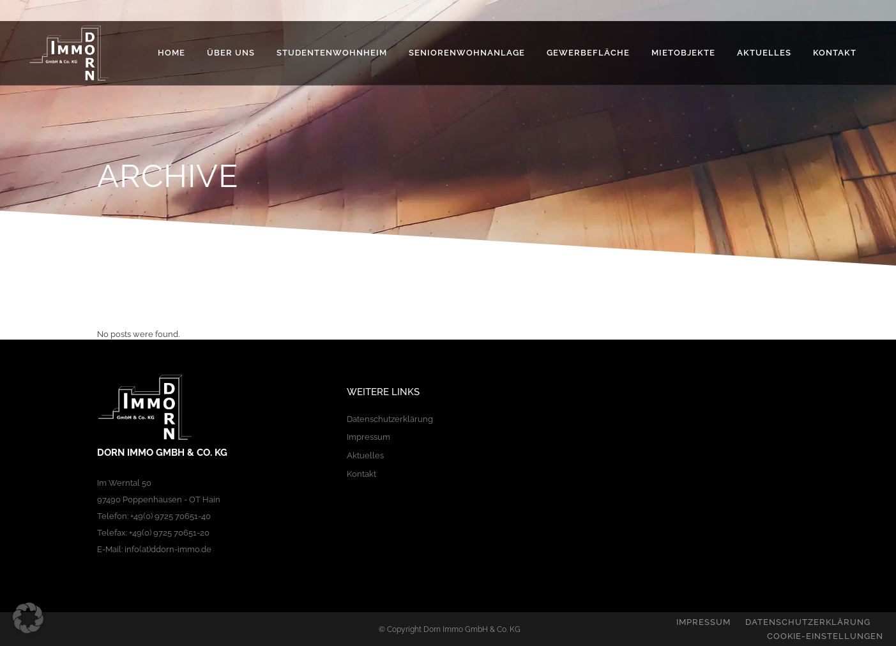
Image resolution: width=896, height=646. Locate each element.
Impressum (368, 437)
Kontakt (361, 474)
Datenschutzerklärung (390, 419)
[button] (28, 618)
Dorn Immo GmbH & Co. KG (471, 629)
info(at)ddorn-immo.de (168, 549)
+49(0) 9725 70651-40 (170, 516)
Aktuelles (365, 455)
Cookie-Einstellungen (825, 636)
